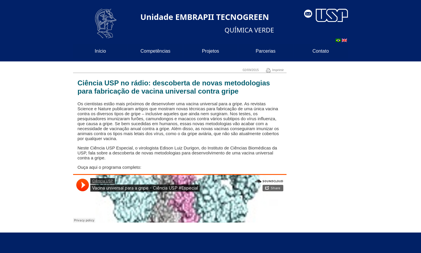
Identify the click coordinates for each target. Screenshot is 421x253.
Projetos (210, 51)
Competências (155, 51)
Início (100, 51)
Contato (321, 51)
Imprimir (275, 70)
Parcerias (266, 51)
